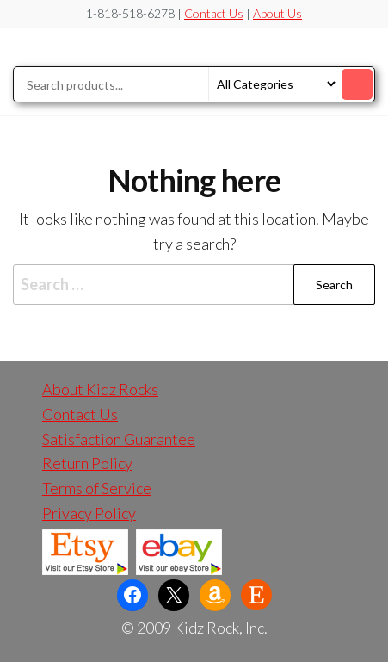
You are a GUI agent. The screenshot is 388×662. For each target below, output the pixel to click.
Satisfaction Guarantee (118, 439)
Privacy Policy (89, 513)
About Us (277, 13)
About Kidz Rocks (100, 389)
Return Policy (87, 463)
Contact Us (213, 13)
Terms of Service (96, 488)
